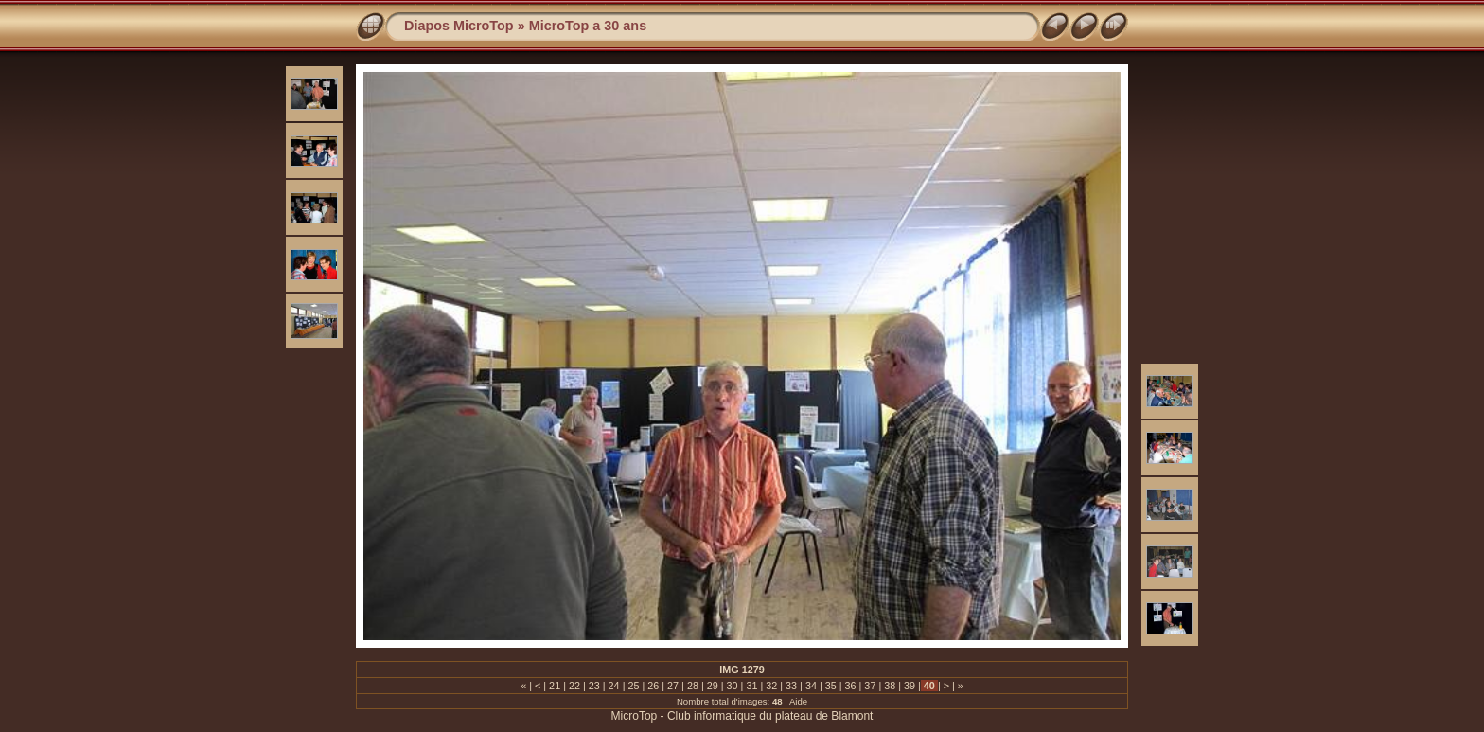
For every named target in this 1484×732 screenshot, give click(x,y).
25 (633, 685)
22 (574, 685)
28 (692, 685)
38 (889, 685)
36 (850, 685)
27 (672, 685)
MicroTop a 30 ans (587, 25)
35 (830, 685)
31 (751, 685)
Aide (798, 701)
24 (614, 685)
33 (791, 685)
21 (554, 685)
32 (771, 685)
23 (594, 685)
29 (712, 685)
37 (869, 685)
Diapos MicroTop (459, 25)
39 (909, 685)
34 (811, 685)
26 (653, 685)
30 (732, 685)
